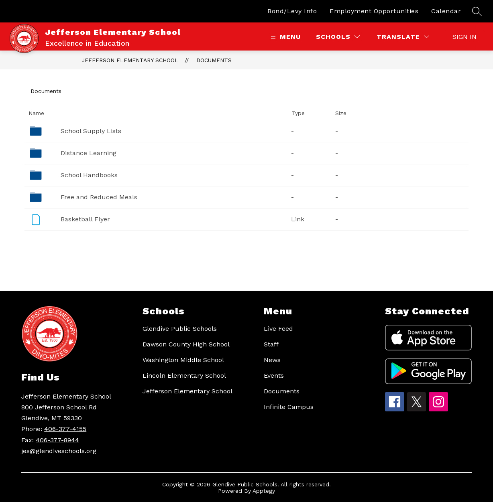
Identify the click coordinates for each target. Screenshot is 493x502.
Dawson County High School (186, 344)
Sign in (464, 36)
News (272, 360)
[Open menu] (285, 37)
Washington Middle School (183, 360)
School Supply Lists (91, 131)
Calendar (446, 11)
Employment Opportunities (374, 11)
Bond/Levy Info (292, 11)
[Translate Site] (403, 37)
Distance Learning (88, 153)
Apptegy (264, 491)
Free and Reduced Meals (99, 197)
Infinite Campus (289, 407)
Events (274, 375)
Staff (271, 344)
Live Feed (278, 328)
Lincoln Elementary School (184, 375)
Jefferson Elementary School (129, 60)
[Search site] (477, 11)
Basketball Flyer (85, 219)
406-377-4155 (65, 429)
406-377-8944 (57, 440)
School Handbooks (89, 175)
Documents (214, 60)
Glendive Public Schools (180, 328)
